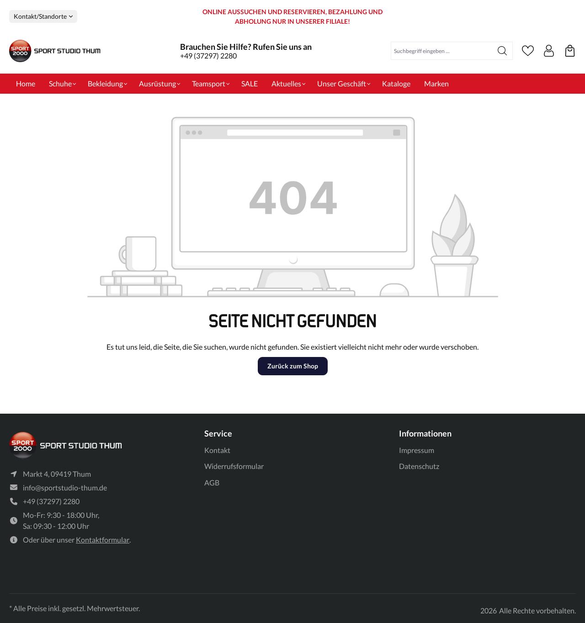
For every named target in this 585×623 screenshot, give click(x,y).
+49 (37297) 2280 (208, 55)
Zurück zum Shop (292, 366)
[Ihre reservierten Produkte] (570, 51)
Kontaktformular (102, 539)
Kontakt (217, 450)
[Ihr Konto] (549, 51)
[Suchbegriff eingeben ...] (442, 51)
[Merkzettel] (528, 51)
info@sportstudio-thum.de (65, 487)
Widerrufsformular (234, 466)
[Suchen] (502, 51)
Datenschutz (419, 466)
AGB (211, 482)
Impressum (416, 450)
